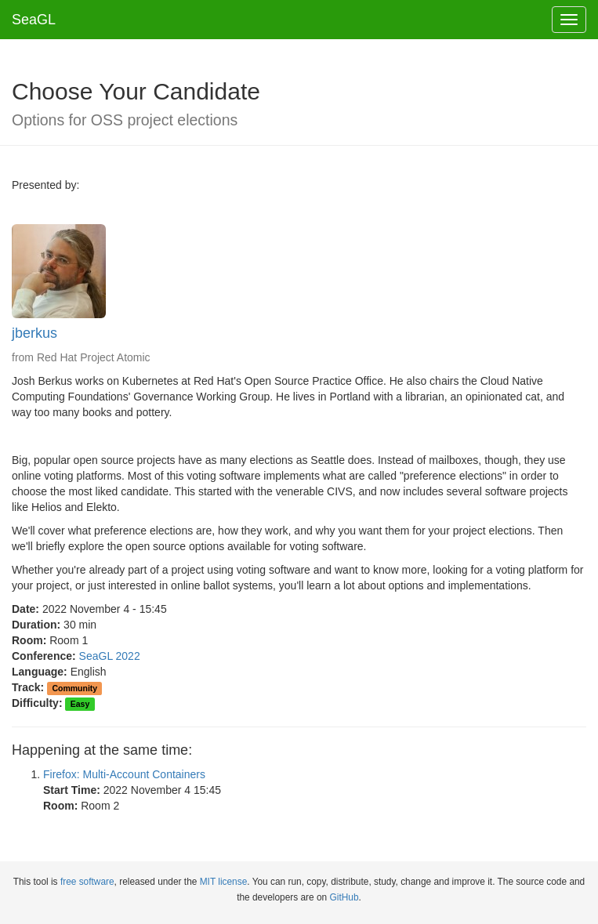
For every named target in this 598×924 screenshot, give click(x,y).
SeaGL (34, 19)
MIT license (224, 881)
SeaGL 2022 (109, 656)
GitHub (344, 897)
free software (87, 881)
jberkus (34, 333)
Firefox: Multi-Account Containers (124, 774)
